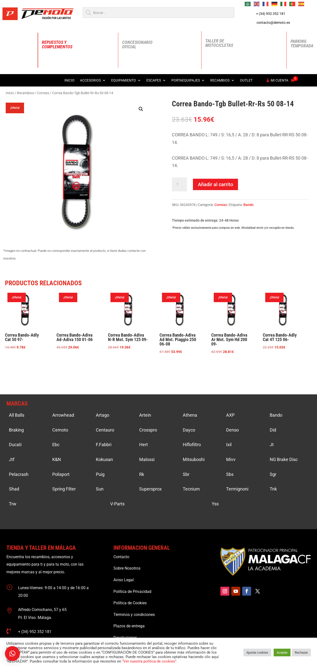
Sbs (230, 474)
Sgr (273, 474)
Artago (102, 415)
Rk (141, 474)
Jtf (11, 459)
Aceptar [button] (282, 652)
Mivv (231, 459)
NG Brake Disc (284, 459)
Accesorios (90, 80)
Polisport (61, 474)
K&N (56, 459)
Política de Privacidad (132, 591)
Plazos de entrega (129, 626)
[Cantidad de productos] (179, 184)
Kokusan (104, 459)
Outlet (246, 80)
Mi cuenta (279, 80)
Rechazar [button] (301, 652)
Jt (272, 444)
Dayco (189, 430)
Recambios (220, 80)
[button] (140, 109)
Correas (43, 93)
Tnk (273, 489)
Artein (145, 415)
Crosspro (148, 430)
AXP (230, 415)
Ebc (55, 444)
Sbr (186, 474)
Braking (16, 430)
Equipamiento (123, 80)
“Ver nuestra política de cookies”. (149, 661)
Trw (12, 503)
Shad (14, 489)
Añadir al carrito (215, 184)
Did (273, 430)
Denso (232, 430)
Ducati (15, 444)
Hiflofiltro (192, 444)
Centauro (105, 430)
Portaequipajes (185, 80)
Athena (190, 415)
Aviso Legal (123, 580)
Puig (100, 474)
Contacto (121, 556)
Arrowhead (63, 415)
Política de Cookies (130, 603)
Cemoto (60, 430)
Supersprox (150, 489)
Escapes (153, 80)
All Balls (16, 415)
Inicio (69, 80)
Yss (215, 503)
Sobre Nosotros (126, 568)
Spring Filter (64, 489)
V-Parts (117, 503)
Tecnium (191, 489)
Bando (248, 205)
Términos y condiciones (134, 614)
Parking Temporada (302, 43)
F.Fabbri (103, 444)
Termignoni (237, 489)
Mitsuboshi (194, 459)
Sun (100, 489)
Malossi (147, 459)
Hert (143, 444)
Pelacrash (18, 474)
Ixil (229, 444)
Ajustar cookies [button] (257, 652)
